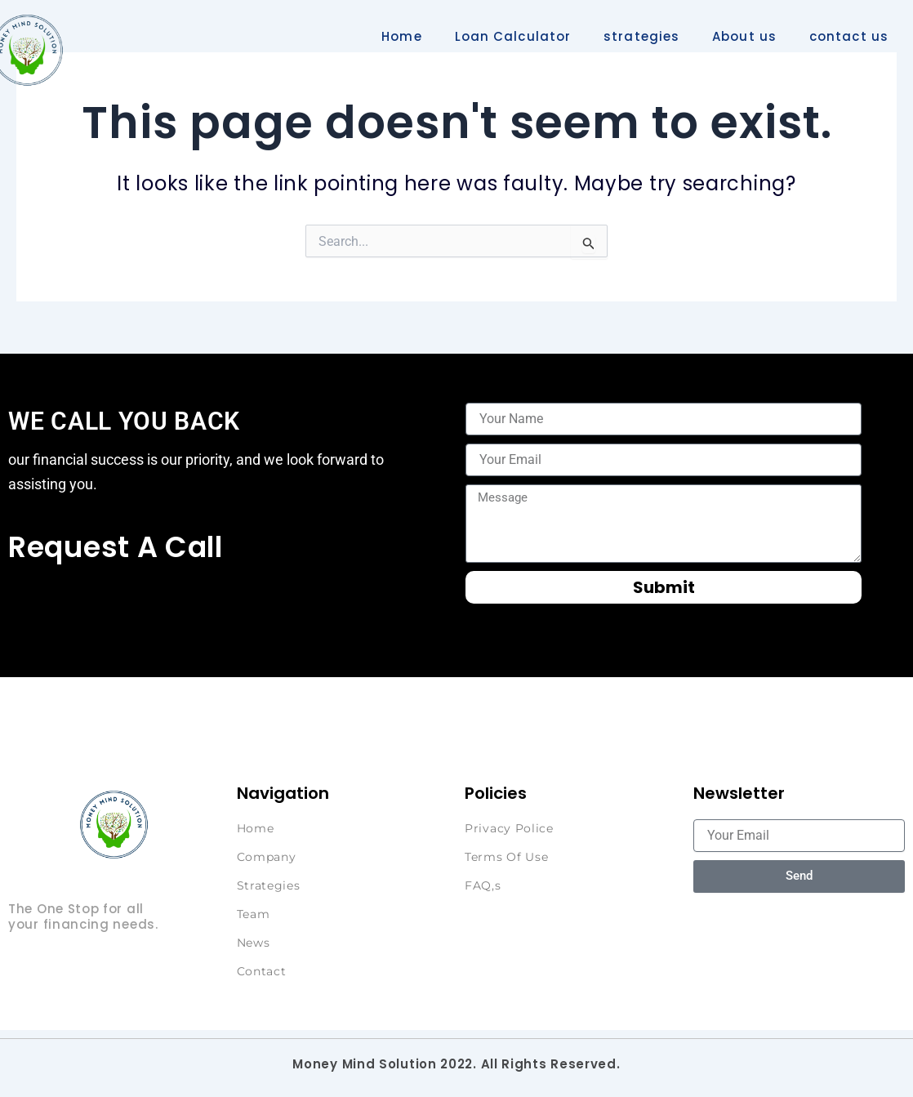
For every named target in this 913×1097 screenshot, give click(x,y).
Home (401, 36)
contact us (849, 36)
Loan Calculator (513, 36)
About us (744, 36)
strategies (641, 36)
